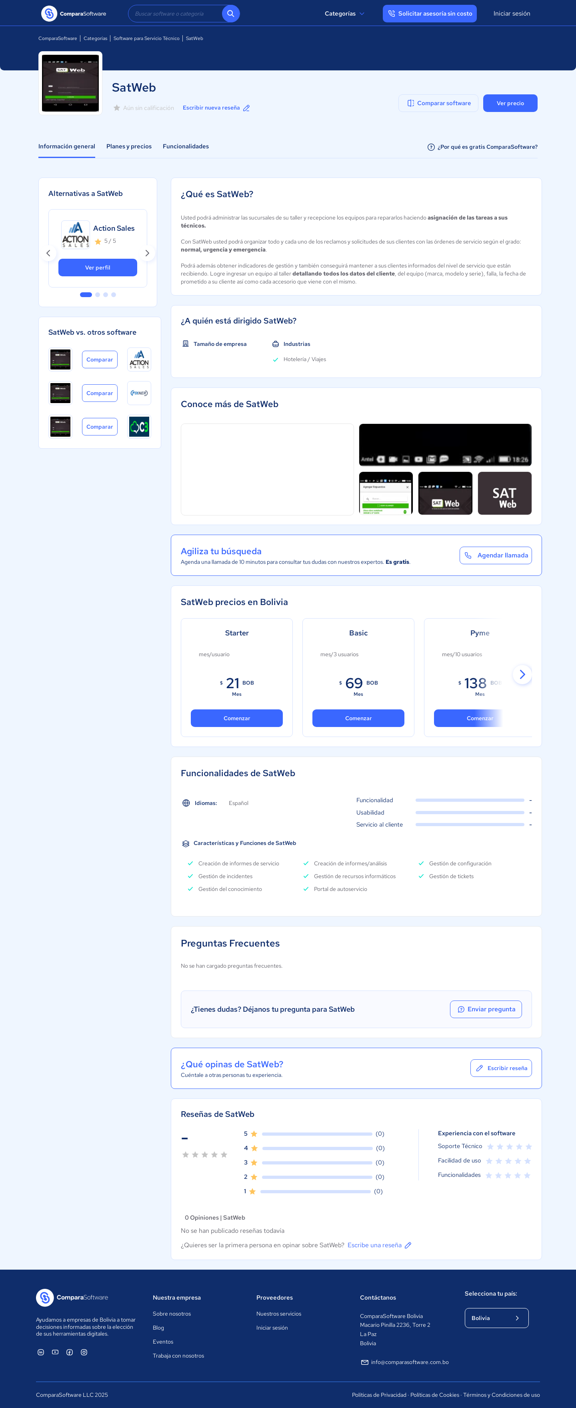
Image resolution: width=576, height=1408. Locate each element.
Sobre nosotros (172, 1313)
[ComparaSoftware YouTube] (55, 1352)
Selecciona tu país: (491, 1294)
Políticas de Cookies (434, 1394)
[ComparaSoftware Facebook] (69, 1352)
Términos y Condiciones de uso (501, 1394)
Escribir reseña (501, 1068)
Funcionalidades (186, 146)
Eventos (163, 1341)
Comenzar (358, 718)
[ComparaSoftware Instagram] (84, 1352)
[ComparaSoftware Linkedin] (41, 1352)
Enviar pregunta (486, 1009)
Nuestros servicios (278, 1313)
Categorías (346, 13)
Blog (158, 1327)
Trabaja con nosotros (178, 1355)
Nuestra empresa (177, 1298)
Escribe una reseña (380, 1245)
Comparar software (438, 103)
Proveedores (274, 1298)
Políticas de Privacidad (379, 1394)
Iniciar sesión (512, 13)
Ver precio (510, 103)
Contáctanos (378, 1298)
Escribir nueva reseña (217, 108)
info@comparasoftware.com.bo (404, 1362)
